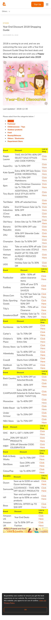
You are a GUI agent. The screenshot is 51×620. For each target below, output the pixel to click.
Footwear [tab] (11, 124)
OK (25, 610)
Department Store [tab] (15, 141)
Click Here (44, 158)
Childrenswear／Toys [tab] (16, 127)
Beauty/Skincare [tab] (14, 135)
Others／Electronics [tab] (16, 138)
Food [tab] (10, 132)
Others (6, 23)
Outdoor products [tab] (15, 130)
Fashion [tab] (11, 121)
